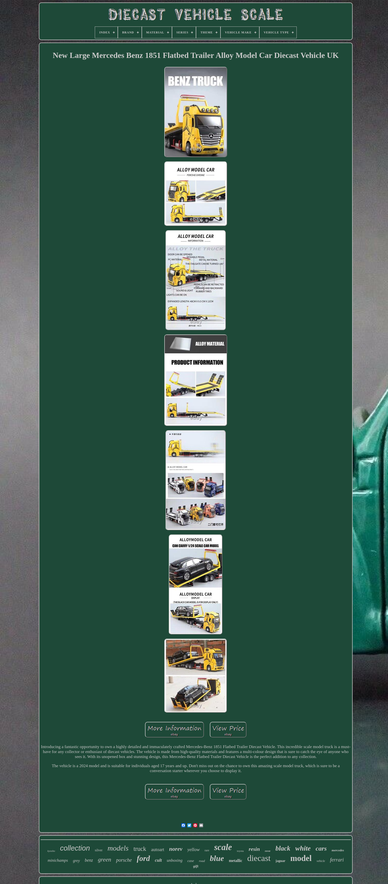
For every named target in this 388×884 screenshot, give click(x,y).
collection (75, 848)
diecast (258, 858)
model (301, 858)
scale (223, 847)
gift (195, 866)
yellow (193, 849)
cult (158, 860)
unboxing (174, 860)
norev (176, 849)
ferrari (337, 860)
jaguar (281, 861)
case (190, 861)
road (202, 861)
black (282, 848)
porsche (124, 860)
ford (143, 858)
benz (89, 860)
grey (76, 861)
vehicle (320, 861)
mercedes (338, 850)
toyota (240, 850)
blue (217, 858)
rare (207, 850)
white (303, 848)
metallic (235, 861)
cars (321, 848)
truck (139, 848)
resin (254, 849)
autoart (157, 849)
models (117, 848)
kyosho (51, 850)
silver (98, 850)
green (104, 859)
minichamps (58, 860)
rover (267, 851)
